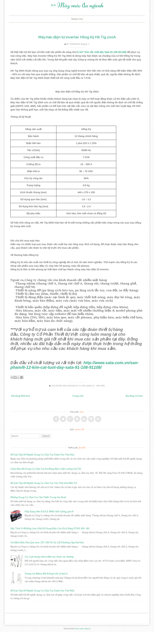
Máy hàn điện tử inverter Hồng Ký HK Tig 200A (77, 37)
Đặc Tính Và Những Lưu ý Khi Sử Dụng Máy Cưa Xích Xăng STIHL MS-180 (49, 528)
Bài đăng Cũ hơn (134, 395)
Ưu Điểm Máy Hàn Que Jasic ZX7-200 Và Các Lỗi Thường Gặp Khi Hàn (47, 542)
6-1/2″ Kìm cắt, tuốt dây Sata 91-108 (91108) (101, 52)
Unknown (74, 44)
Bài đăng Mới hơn (20, 395)
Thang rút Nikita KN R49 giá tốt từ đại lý (46, 573)
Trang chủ (77, 19)
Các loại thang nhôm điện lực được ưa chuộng (49, 556)
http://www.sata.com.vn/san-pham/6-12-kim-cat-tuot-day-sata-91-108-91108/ (74, 365)
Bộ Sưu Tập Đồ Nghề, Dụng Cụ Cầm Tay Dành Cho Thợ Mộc (42, 590)
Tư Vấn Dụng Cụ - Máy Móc (91, 386)
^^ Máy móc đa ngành (77, 5)
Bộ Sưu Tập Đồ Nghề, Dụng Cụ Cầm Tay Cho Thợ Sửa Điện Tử (43, 483)
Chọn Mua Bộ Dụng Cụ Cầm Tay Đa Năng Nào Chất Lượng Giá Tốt (45, 468)
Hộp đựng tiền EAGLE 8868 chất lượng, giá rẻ (49, 511)
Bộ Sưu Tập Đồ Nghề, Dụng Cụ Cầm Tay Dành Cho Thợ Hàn (42, 454)
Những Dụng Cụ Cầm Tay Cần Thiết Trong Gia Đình (38, 497)
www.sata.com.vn (82, 628)
